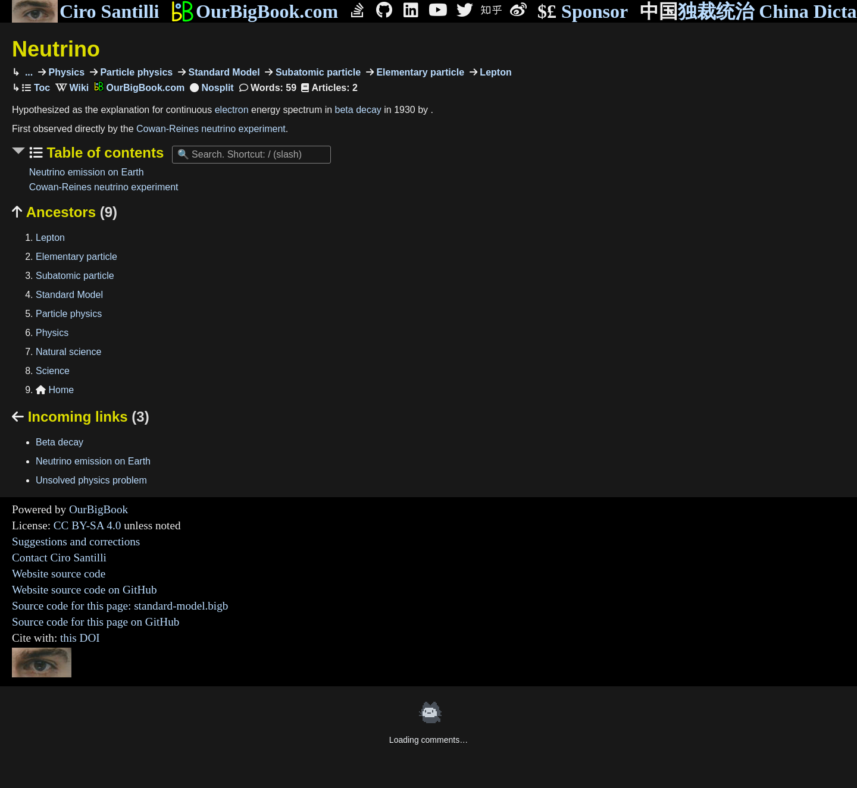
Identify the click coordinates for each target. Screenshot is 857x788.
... (27, 72)
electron (232, 110)
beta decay (358, 110)
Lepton (494, 72)
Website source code (58, 573)
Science (53, 371)
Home (55, 390)
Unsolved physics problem (91, 480)
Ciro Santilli (85, 11)
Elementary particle (419, 72)
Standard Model (222, 72)
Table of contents (103, 153)
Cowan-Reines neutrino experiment (211, 129)
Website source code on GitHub (84, 589)
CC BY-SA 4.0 (87, 525)
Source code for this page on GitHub (95, 622)
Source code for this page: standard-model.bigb (120, 605)
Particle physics (135, 72)
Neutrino (56, 49)
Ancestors (64, 212)
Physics (65, 72)
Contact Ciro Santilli (59, 557)
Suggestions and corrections (76, 541)
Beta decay (59, 442)
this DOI (80, 638)
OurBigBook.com (254, 11)
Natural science (68, 352)
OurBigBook (98, 509)
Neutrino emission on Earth (86, 172)
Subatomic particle (317, 72)
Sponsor (582, 12)
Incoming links (80, 417)
